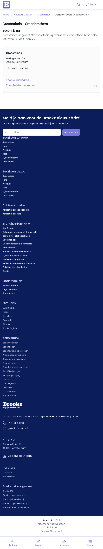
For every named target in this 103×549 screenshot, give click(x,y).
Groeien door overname (14, 495)
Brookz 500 (8, 491)
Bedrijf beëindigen (11, 371)
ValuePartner (9, 476)
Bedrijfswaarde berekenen (15, 350)
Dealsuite (7, 472)
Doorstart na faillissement (15, 367)
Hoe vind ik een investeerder (16, 507)
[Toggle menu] (90, 543)
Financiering (9, 363)
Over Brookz (8, 308)
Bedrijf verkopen (10, 342)
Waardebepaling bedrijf (14, 355)
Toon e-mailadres (17, 80)
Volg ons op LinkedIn (20, 455)
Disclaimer (52, 527)
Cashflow (7, 387)
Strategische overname (14, 359)
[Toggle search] (79, 4)
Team (5, 312)
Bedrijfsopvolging (11, 375)
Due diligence (9, 383)
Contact (7, 320)
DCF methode (9, 391)
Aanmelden (71, 132)
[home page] (6, 4)
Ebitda (6, 379)
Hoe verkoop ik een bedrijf (15, 503)
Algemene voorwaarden (51, 523)
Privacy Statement (51, 531)
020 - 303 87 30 (16, 423)
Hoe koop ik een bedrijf (13, 499)
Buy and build (10, 395)
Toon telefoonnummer (20, 85)
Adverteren (8, 316)
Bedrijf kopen (9, 346)
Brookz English (10, 328)
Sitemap (7, 324)
